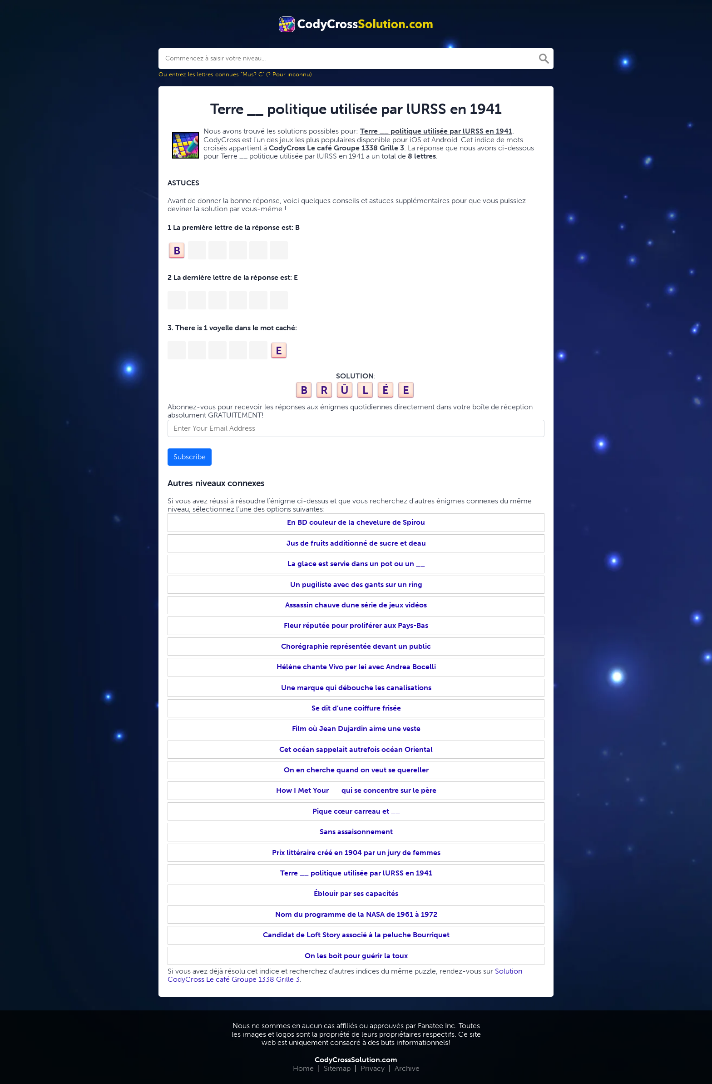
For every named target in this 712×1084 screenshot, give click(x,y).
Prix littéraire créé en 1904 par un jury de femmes (356, 852)
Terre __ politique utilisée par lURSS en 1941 (356, 873)
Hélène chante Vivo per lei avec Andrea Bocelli (356, 666)
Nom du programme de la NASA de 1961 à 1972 (356, 914)
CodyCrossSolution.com (356, 1059)
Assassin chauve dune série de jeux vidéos (356, 605)
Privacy (373, 1068)
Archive (407, 1068)
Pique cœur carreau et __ (356, 811)
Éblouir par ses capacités (356, 893)
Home (303, 1068)
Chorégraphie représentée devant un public (356, 646)
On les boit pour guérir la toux (356, 955)
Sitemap (337, 1068)
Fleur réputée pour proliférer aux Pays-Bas (356, 625)
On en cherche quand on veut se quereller (356, 770)
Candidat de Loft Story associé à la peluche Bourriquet (356, 934)
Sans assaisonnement (356, 831)
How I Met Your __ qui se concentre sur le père (356, 790)
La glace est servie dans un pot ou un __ (356, 563)
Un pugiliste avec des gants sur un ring (356, 584)
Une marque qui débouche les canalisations (356, 687)
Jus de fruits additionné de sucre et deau (356, 543)
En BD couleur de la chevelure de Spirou (356, 522)
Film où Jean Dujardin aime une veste (356, 728)
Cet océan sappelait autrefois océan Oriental (356, 749)
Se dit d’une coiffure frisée (356, 708)
